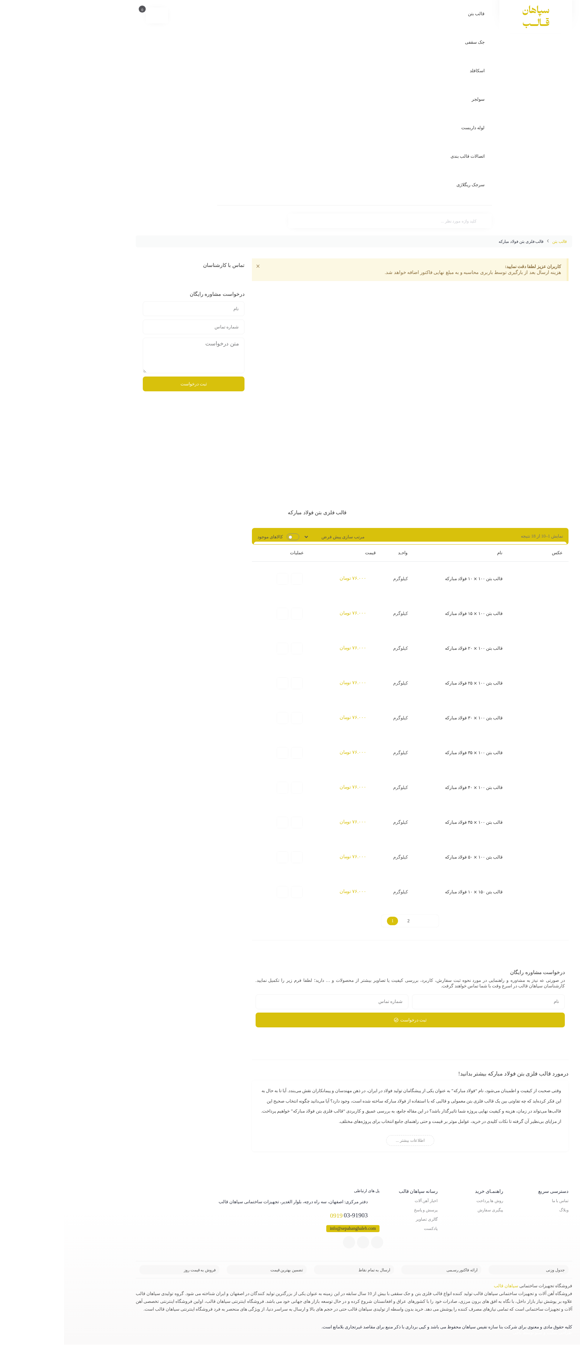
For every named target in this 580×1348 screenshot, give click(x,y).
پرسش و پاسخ (362, 1213)
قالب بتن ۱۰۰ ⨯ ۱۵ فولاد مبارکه (410, 613)
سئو (474, 1335)
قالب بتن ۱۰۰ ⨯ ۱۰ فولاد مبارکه (410, 578)
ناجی (453, 1335)
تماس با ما (496, 1204)
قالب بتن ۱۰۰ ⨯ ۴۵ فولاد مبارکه (410, 824)
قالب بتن (495, 241)
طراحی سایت (495, 1335)
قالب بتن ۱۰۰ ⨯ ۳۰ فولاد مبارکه (410, 719)
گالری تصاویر (363, 1222)
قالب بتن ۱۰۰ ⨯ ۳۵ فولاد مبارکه (410, 754)
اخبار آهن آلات (362, 1204)
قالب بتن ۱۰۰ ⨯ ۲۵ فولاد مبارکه (410, 684)
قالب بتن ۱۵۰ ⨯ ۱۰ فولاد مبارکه (410, 895)
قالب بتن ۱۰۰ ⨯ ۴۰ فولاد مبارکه (410, 789)
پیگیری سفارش (426, 1213)
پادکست (367, 1232)
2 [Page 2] (344, 924)
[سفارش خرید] (272, 536)
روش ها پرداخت (425, 1204)
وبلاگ (500, 1213)
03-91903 (291, 1219)
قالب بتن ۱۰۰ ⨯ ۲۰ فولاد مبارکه (410, 649)
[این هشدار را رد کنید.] (195, 267)
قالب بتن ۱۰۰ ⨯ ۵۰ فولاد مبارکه (410, 860)
